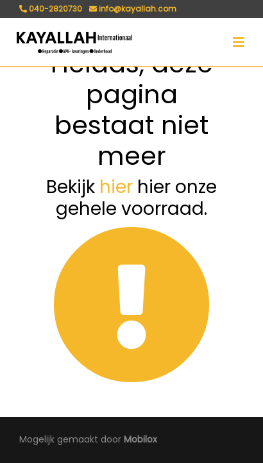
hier (116, 186)
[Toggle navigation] (239, 42)
